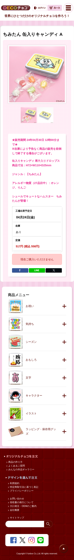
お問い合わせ (16, 498)
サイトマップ (16, 517)
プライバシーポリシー (21, 490)
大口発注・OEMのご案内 (23, 506)
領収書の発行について (21, 502)
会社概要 (14, 510)
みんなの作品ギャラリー (21, 469)
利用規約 (14, 483)
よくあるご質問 (16, 465)
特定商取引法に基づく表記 (23, 487)
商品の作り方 (15, 462)
